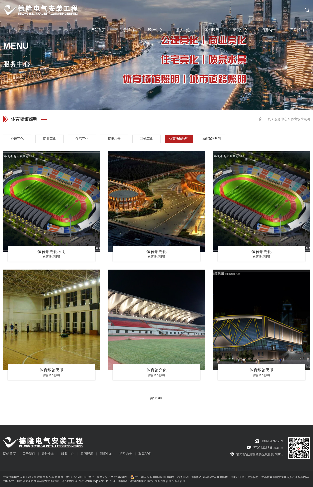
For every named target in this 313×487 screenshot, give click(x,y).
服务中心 (183, 30)
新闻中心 (240, 30)
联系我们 (297, 30)
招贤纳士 (268, 30)
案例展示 (212, 30)
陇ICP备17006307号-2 (80, 477)
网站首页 (98, 30)
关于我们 (127, 30)
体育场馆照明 (300, 119)
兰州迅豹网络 (119, 477)
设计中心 (155, 30)
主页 (267, 119)
